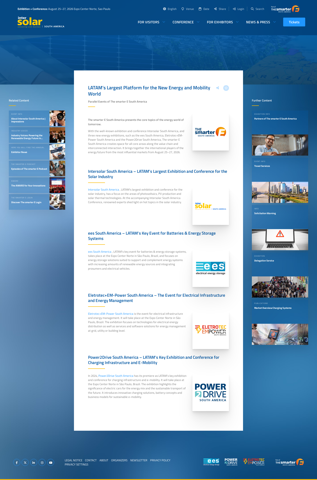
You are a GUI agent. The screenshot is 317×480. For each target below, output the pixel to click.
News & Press (258, 22)
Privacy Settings (76, 464)
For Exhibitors (220, 22)
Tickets (294, 22)
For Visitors (148, 22)
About (104, 460)
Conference (183, 22)
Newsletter (138, 460)
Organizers (119, 460)
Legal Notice (73, 460)
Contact (91, 460)
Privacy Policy (160, 460)
